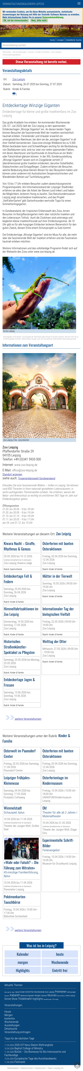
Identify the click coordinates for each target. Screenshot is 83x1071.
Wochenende (39, 992)
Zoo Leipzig (56, 52)
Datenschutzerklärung (52, 17)
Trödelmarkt (25, 998)
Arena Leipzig (70, 996)
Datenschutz (27, 1068)
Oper (13, 992)
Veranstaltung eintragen (17, 1032)
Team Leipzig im (55, 1068)
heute (52, 40)
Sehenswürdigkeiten (27, 996)
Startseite (7, 52)
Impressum (40, 1068)
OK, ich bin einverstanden (15, 20)
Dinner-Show (11, 998)
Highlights (37, 998)
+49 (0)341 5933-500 (27, 459)
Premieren (61, 991)
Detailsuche (10, 1028)
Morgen (38, 995)
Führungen (55, 999)
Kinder (22, 992)
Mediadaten (13, 1068)
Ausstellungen (48, 999)
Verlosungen (71, 992)
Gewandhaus (61, 996)
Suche (31, 52)
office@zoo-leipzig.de (24, 470)
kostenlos (9, 1018)
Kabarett (15, 995)
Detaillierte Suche (74, 40)
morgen (60, 40)
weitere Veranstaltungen (23, 719)
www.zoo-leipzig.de (25, 465)
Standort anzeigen (12, 474)
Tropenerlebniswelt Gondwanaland (36, 478)
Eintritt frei (29, 992)
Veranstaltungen (19, 52)
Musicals (52, 995)
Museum (6, 996)
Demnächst (7, 992)
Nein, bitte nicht (39, 20)
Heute (17, 992)
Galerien (44, 996)
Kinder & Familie (42, 52)
